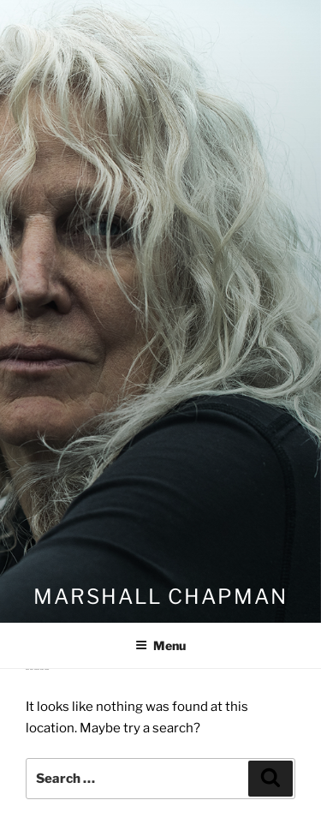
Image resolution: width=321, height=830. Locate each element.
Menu (160, 645)
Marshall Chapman (160, 596)
